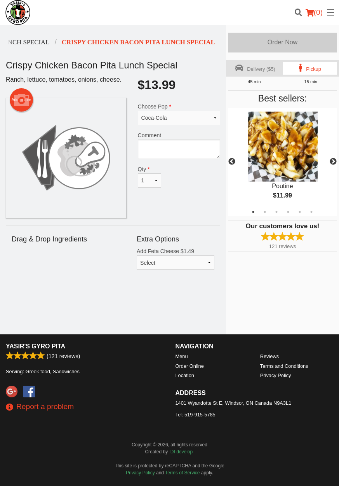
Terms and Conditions (284, 366)
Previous (232, 162)
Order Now (282, 42)
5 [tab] (300, 212)
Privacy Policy (275, 375)
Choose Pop (179, 114)
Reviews (269, 356)
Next (333, 162)
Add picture (21, 100)
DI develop (181, 452)
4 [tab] (288, 212)
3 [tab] (276, 212)
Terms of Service (182, 473)
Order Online (190, 366)
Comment (179, 145)
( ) (314, 12)
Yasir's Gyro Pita (35, 346)
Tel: (196, 415)
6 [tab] (311, 212)
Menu (182, 356)
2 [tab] (265, 212)
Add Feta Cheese (175, 259)
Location (185, 375)
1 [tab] (253, 212)
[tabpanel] (282, 162)
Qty (149, 177)
